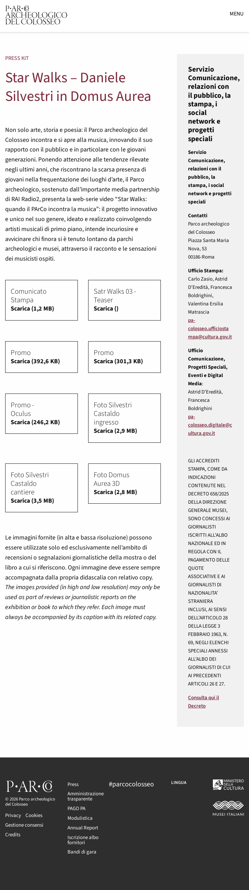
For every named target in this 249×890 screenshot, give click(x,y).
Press (73, 784)
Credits (12, 834)
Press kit (17, 58)
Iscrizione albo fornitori (83, 840)
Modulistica (80, 818)
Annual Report (83, 827)
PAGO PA (76, 808)
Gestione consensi (24, 825)
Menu (236, 14)
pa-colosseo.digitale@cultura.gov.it (210, 425)
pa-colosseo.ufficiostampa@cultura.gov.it (210, 329)
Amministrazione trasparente (83, 796)
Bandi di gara (82, 852)
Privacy (13, 815)
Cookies (33, 815)
